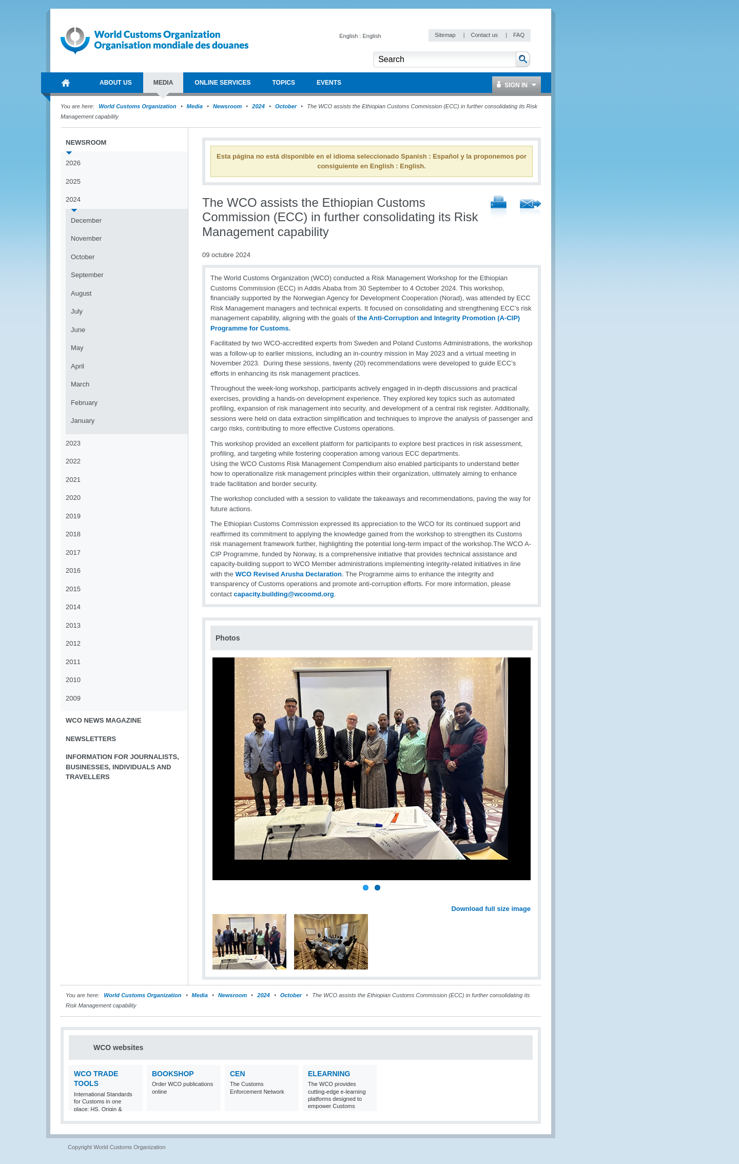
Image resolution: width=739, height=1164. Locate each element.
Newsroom (227, 106)
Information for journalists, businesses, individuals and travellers (122, 767)
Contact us (485, 35)
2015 (73, 589)
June (78, 330)
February (84, 402)
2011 (73, 662)
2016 (73, 570)
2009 (73, 698)
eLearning (329, 1074)
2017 (73, 552)
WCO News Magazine (103, 720)
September (87, 275)
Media (195, 106)
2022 (73, 461)
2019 (73, 516)
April (77, 366)
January (82, 420)
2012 (73, 643)
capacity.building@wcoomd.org (284, 594)
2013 (73, 625)
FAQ (518, 35)
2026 (73, 163)
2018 (73, 534)
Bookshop (173, 1074)
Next (528, 897)
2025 (73, 181)
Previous (221, 897)
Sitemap (446, 35)
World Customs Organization (138, 106)
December (86, 220)
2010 (73, 680)
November (86, 238)
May (77, 348)
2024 (258, 106)
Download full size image (491, 909)
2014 (73, 607)
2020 (73, 497)
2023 (73, 443)
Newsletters (91, 739)
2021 (73, 479)
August (81, 293)
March (80, 384)
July (77, 311)
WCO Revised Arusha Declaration (288, 574)
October (286, 106)
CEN (237, 1074)
